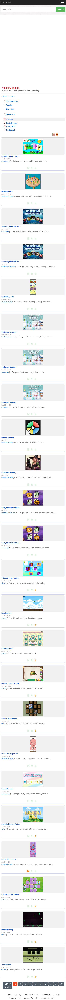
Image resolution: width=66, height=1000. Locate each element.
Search (60, 9)
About (8, 995)
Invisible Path (6, 613)
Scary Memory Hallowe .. (11, 508)
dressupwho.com (8, 302)
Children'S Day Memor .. (10, 894)
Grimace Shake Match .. (10, 578)
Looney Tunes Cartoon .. (11, 683)
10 (61, 984)
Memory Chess (7, 191)
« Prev (7, 984)
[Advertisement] (33, 48)
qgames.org (6, 161)
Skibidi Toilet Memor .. (10, 719)
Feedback (46, 995)
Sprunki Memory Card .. (10, 156)
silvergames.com (8, 196)
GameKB (6, 2)
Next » (7, 987)
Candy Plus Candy (8, 859)
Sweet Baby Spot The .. (10, 754)
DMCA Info (28, 998)
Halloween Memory (8, 473)
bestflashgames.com (9, 266)
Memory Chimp (7, 930)
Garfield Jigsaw (7, 297)
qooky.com (5, 231)
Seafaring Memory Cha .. (11, 226)
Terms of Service (31, 995)
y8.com (4, 583)
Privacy (18, 995)
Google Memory (7, 437)
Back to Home (9, 96)
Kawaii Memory (7, 648)
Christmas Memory (8, 332)
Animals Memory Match (10, 824)
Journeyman (6, 965)
